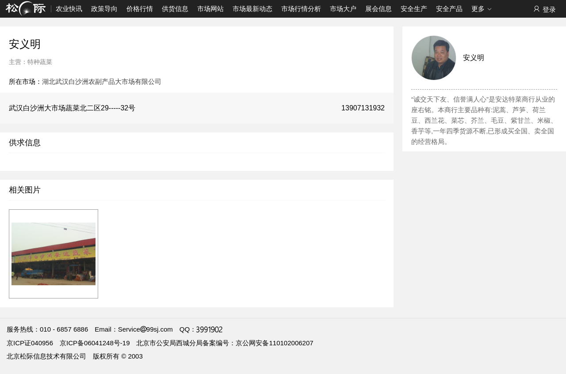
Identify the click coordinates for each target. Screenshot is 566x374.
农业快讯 (69, 8)
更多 (481, 9)
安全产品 (449, 8)
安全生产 (414, 8)
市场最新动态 (252, 8)
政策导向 (104, 8)
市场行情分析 (301, 8)
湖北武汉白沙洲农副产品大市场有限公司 (101, 81)
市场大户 (343, 8)
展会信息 (378, 8)
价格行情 (139, 8)
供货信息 (175, 8)
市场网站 (210, 8)
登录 (544, 9)
